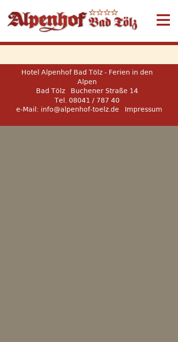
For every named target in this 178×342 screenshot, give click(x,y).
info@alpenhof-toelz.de (80, 109)
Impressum (143, 109)
